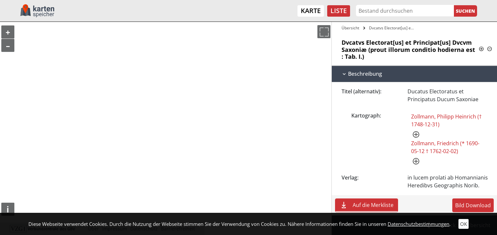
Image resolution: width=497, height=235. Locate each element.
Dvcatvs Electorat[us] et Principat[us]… (393, 28)
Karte (311, 10)
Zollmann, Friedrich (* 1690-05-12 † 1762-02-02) (445, 147)
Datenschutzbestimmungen (418, 224)
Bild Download (473, 205)
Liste (338, 10)
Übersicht (350, 28)
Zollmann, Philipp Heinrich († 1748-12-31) (446, 120)
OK (463, 224)
